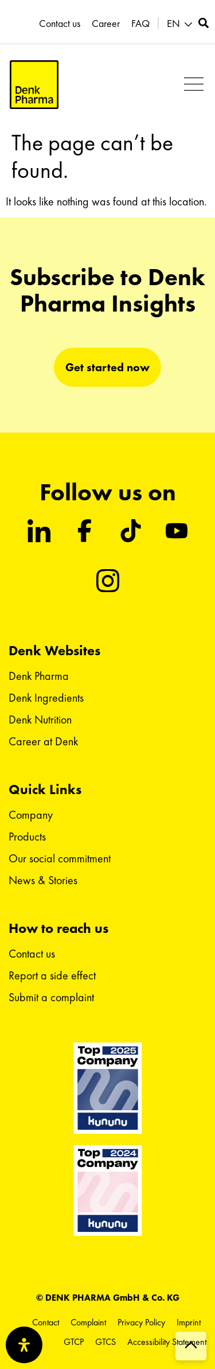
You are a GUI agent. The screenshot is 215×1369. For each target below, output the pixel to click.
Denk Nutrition (40, 719)
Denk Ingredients (46, 698)
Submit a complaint (51, 997)
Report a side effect (52, 975)
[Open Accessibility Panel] (24, 1345)
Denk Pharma (39, 676)
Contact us (59, 23)
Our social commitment (60, 858)
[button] (181, 23)
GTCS (105, 1341)
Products (27, 836)
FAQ (140, 23)
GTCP (74, 1341)
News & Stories (43, 880)
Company (31, 815)
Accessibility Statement (166, 1341)
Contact (45, 1322)
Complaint (88, 1322)
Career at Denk (43, 741)
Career (106, 23)
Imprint (189, 1322)
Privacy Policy (141, 1322)
